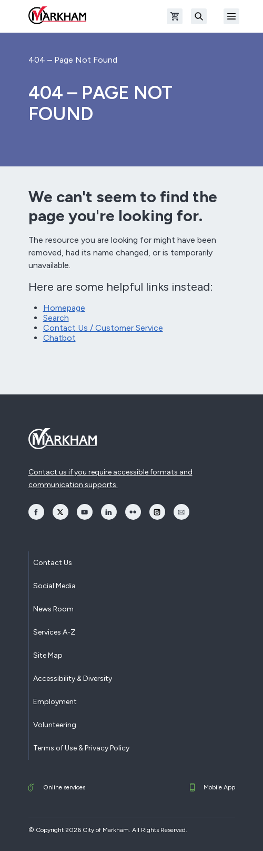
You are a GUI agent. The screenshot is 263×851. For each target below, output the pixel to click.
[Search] (199, 16)
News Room (53, 609)
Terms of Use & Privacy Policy (81, 748)
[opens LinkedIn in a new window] (109, 512)
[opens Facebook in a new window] (36, 512)
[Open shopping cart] (175, 16)
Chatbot (59, 338)
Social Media (54, 585)
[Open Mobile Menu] (231, 16)
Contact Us (52, 562)
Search (56, 318)
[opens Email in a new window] (181, 512)
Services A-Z (54, 632)
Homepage (64, 308)
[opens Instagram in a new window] (157, 512)
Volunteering (54, 724)
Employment (55, 701)
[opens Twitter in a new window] (60, 512)
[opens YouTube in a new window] (85, 512)
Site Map (48, 655)
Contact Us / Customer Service (103, 328)
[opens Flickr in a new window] (133, 512)
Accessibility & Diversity (72, 678)
